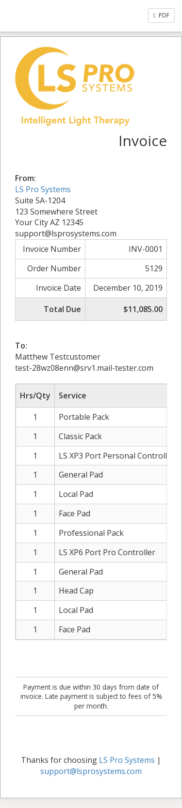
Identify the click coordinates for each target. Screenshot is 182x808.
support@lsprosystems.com (91, 771)
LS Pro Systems (43, 189)
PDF (161, 15)
